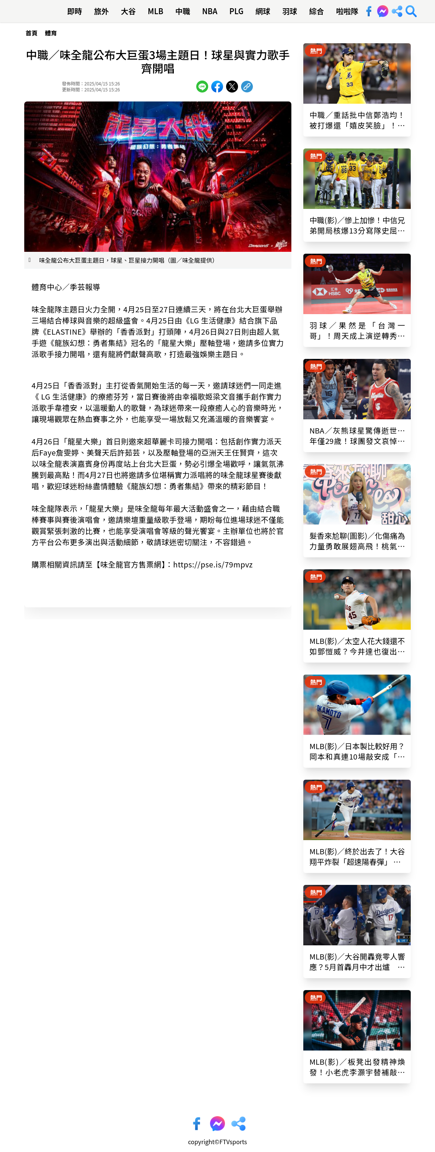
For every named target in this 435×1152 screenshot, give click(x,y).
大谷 (128, 11)
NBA (210, 11)
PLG (236, 11)
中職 (182, 11)
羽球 (289, 11)
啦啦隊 (347, 11)
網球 (263, 11)
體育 (51, 32)
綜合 (316, 11)
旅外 (101, 11)
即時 (74, 11)
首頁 (32, 32)
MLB (155, 11)
